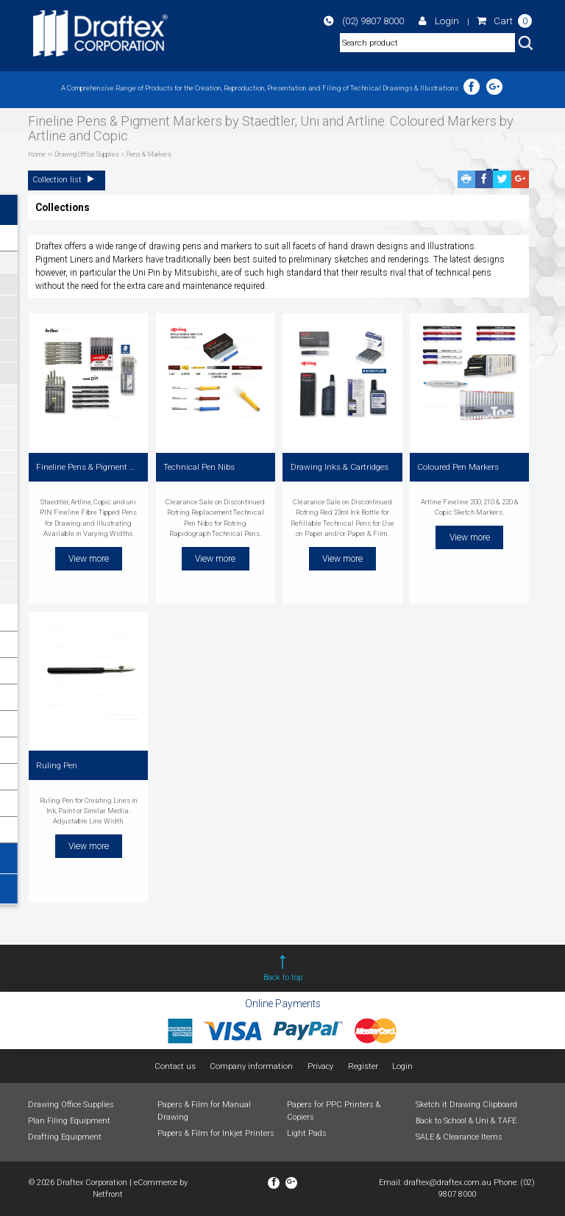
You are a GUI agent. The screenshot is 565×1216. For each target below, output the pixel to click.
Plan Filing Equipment (69, 1121)
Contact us (177, 1066)
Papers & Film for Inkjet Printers (215, 1132)
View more (88, 556)
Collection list (67, 180)
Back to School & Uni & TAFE (466, 1121)
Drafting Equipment (65, 1137)
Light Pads (307, 1132)
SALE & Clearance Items (459, 1137)
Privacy (320, 1066)
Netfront (108, 1194)
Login (453, 22)
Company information (252, 1066)
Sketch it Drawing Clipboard (466, 1104)
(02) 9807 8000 (390, 22)
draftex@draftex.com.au (447, 1182)
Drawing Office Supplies (71, 1104)
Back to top (282, 977)
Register (361, 1066)
